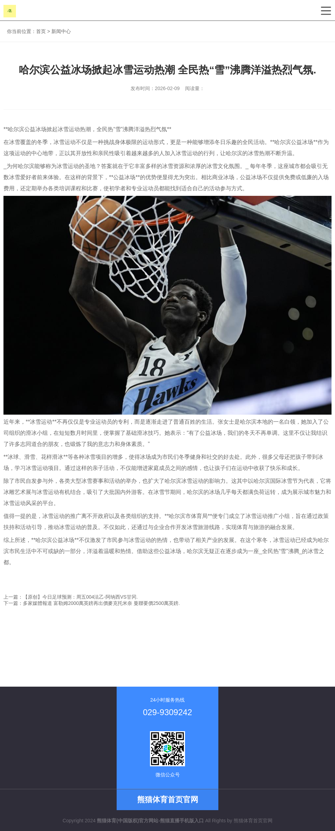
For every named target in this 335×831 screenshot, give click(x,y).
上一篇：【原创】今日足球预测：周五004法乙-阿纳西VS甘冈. (70, 597)
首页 (41, 31)
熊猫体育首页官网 (253, 820)
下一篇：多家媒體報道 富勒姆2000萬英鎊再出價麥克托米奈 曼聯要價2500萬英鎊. (91, 603)
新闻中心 (61, 31)
